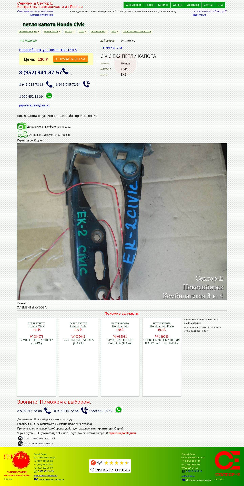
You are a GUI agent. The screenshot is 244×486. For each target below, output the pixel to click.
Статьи (208, 4)
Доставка (193, 4)
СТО (220, 4)
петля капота (98, 31)
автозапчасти (51, 31)
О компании (133, 4)
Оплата (177, 4)
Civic (81, 31)
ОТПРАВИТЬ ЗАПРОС (70, 59)
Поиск (149, 4)
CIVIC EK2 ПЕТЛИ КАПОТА (137, 31)
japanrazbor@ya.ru (34, 105)
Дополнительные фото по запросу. (44, 126)
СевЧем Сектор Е (28, 31)
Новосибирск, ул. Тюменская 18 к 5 (48, 49)
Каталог (163, 4)
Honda (68, 31)
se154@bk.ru (199, 15)
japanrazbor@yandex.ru (41, 15)
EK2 (113, 31)
